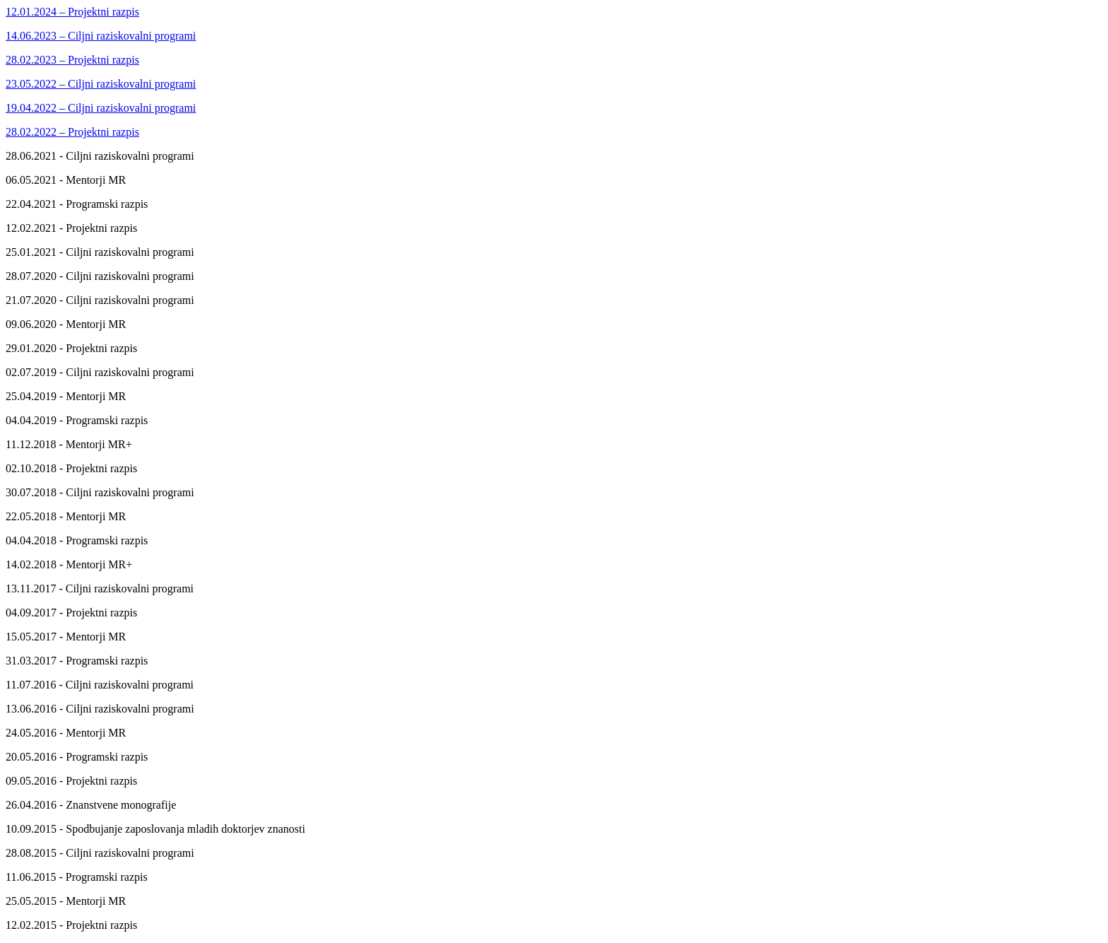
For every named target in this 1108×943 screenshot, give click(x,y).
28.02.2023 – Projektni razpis (72, 60)
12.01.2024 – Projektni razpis (72, 12)
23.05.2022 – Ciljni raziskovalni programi (101, 84)
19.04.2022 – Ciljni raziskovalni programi (101, 108)
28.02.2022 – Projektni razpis (72, 132)
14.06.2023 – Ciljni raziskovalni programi (101, 36)
